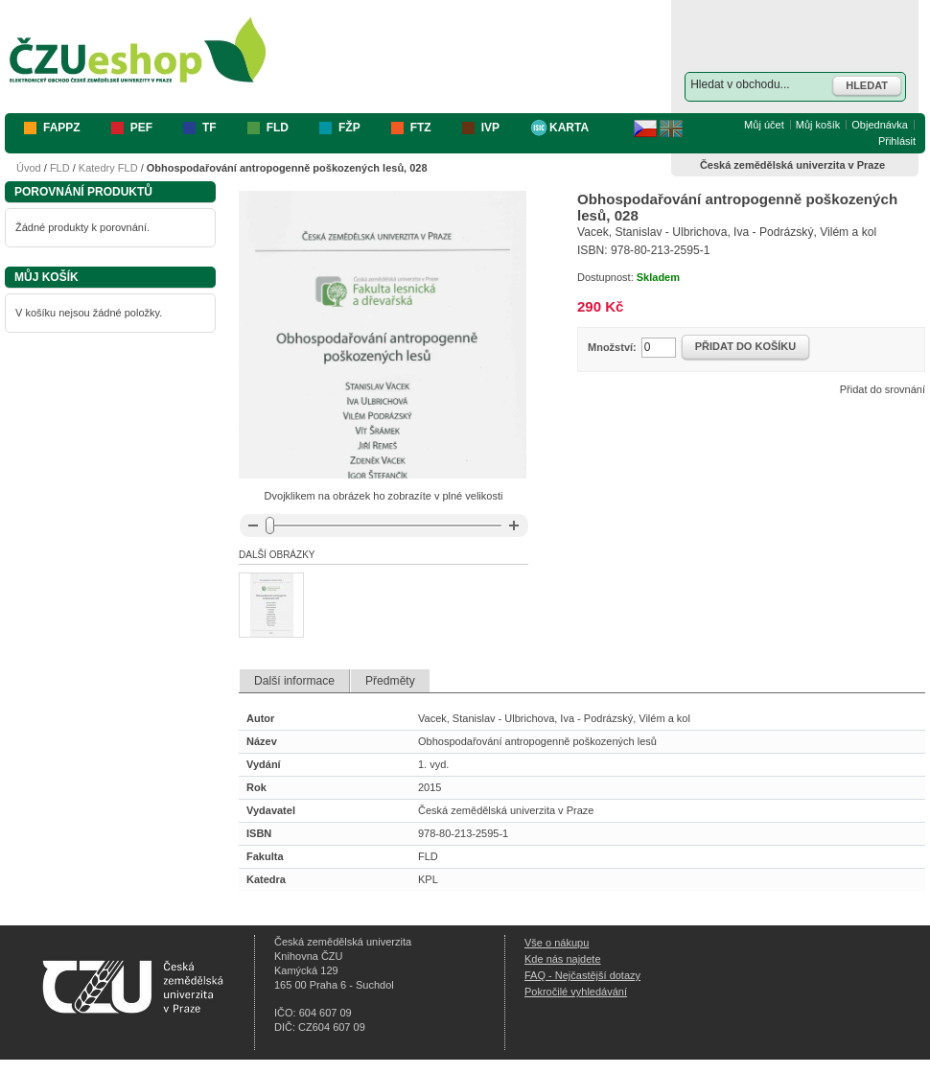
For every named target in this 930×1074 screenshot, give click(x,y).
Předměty (390, 681)
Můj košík (818, 124)
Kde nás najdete (562, 959)
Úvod (28, 168)
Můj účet (764, 124)
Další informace (294, 681)
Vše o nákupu (556, 942)
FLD (60, 168)
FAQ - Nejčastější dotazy (582, 975)
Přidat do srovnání (882, 389)
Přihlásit (897, 141)
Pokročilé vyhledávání (575, 991)
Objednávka (879, 124)
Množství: (612, 347)
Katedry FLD (108, 168)
